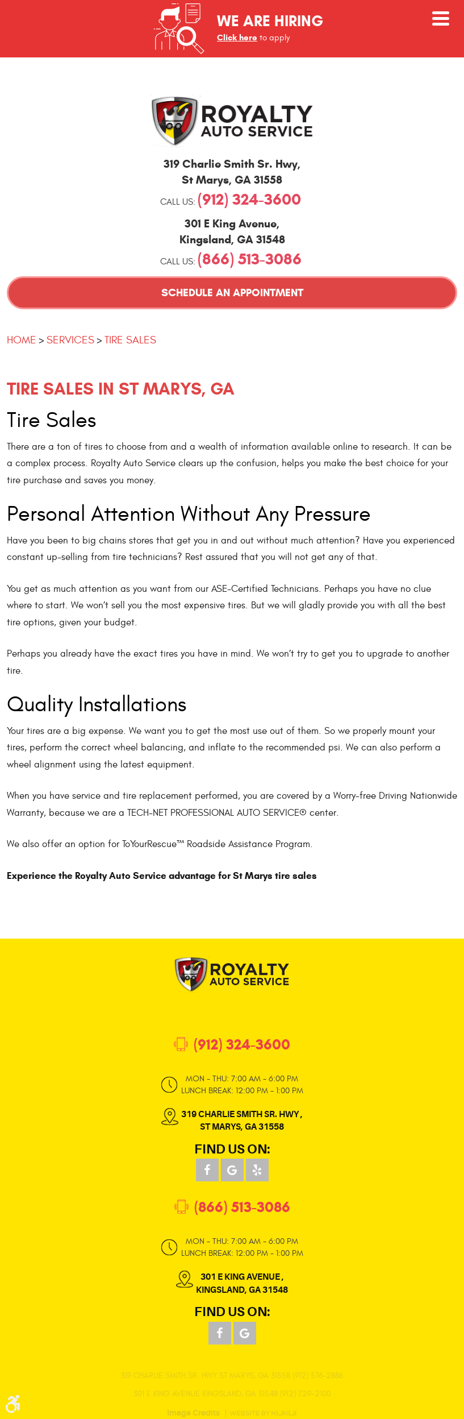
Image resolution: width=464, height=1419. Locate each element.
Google (232, 1170)
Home (21, 340)
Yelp (257, 1170)
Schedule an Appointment (232, 292)
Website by (263, 1413)
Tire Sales (130, 340)
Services (70, 340)
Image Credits (193, 1413)
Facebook (207, 1170)
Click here (237, 37)
